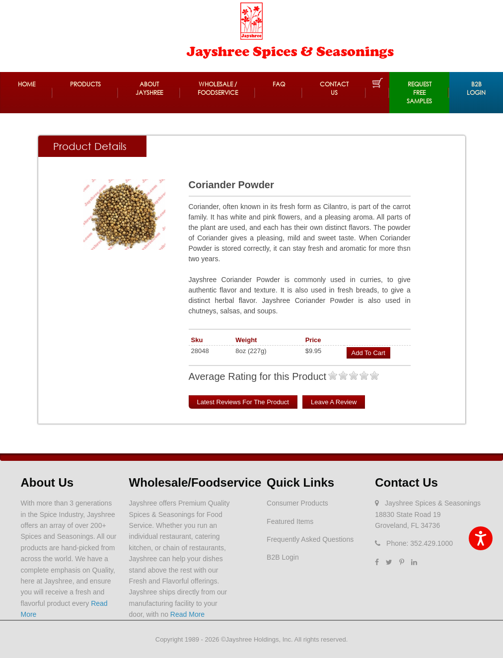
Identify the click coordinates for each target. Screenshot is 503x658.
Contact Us (334, 88)
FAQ (279, 84)
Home (26, 84)
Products (85, 84)
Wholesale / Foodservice (218, 88)
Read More (187, 614)
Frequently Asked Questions (310, 539)
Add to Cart (368, 353)
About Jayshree (149, 88)
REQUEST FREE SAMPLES (419, 92)
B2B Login (476, 88)
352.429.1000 (431, 543)
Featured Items (290, 521)
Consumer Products (297, 503)
